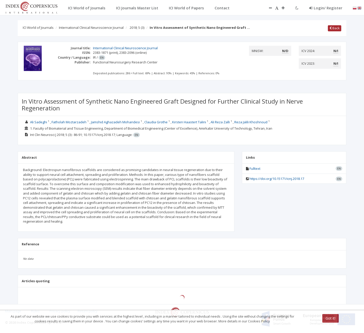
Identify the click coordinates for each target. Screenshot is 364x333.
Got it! (330, 318)
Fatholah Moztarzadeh (69, 122)
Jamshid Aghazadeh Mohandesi (115, 122)
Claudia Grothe (156, 122)
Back (334, 28)
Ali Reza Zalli (220, 122)
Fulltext (254, 168)
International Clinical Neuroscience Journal (91, 27)
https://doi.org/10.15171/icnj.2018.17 (276, 178)
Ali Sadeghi (38, 122)
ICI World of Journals (38, 27)
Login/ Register (325, 7)
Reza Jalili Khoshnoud (250, 122)
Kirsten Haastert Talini (189, 122)
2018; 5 (137, 27)
